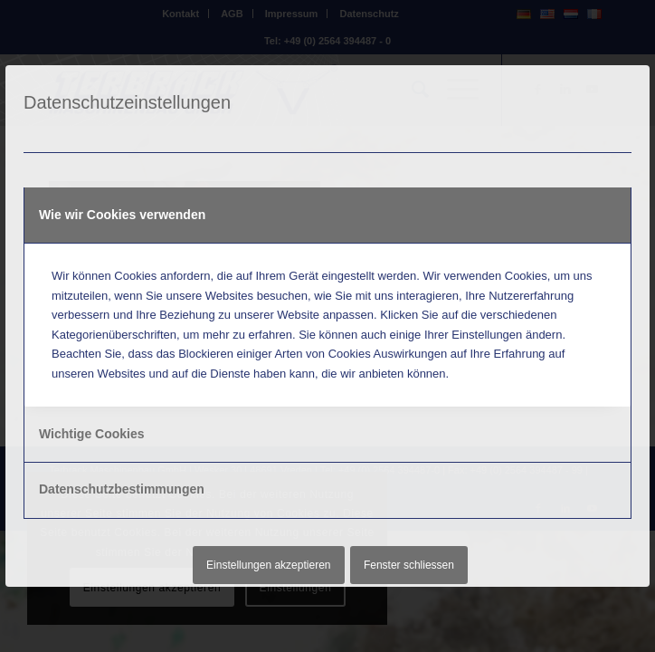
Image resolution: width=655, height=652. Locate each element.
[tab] (327, 215)
